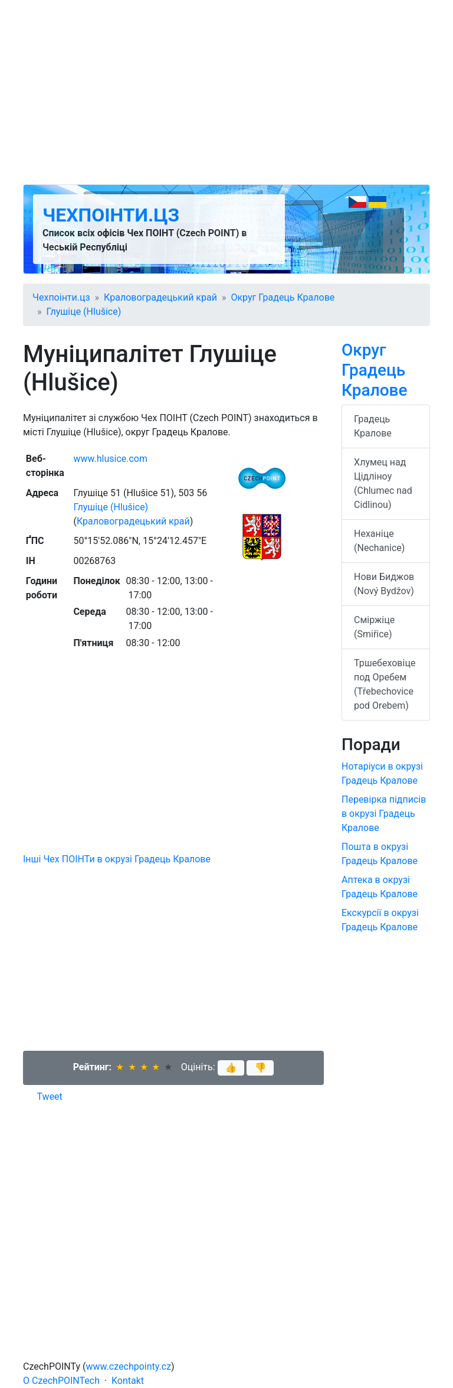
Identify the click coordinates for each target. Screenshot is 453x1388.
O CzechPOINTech (61, 1380)
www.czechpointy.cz (129, 1366)
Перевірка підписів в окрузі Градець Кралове (384, 813)
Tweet (50, 1096)
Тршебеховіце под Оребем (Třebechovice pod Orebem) (384, 684)
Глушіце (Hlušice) (84, 311)
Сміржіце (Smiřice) (374, 627)
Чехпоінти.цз (110, 215)
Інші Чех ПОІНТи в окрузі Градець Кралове (117, 859)
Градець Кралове (373, 426)
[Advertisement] (226, 92)
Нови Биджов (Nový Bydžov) (384, 584)
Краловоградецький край (160, 297)
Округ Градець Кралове (282, 297)
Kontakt (127, 1380)
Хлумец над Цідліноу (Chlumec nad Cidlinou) (383, 483)
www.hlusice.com (110, 458)
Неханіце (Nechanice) (379, 540)
